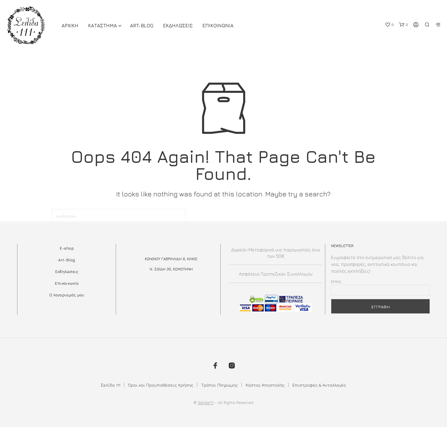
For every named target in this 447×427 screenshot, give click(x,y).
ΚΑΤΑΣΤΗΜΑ (102, 25)
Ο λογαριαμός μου (66, 294)
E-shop (67, 248)
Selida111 (206, 402)
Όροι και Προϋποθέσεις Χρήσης (160, 385)
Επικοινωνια (217, 25)
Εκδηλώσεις (66, 271)
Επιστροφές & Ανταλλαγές (319, 385)
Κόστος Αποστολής (265, 385)
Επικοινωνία (67, 283)
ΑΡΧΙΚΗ (70, 25)
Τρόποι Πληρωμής (219, 385)
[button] (389, 25)
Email (336, 281)
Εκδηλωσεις (178, 25)
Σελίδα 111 (110, 385)
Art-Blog (141, 25)
